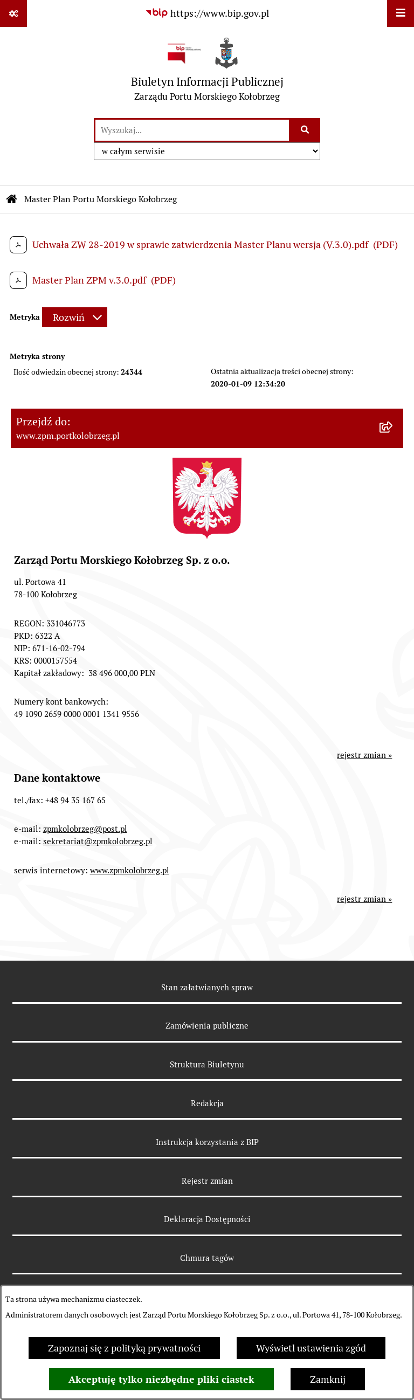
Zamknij (328, 1379)
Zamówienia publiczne (207, 1025)
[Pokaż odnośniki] (13, 13)
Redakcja (207, 1103)
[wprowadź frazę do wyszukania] (192, 130)
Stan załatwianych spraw (207, 987)
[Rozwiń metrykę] (74, 317)
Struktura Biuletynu (207, 1064)
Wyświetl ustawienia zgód (311, 1348)
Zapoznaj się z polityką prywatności (124, 1348)
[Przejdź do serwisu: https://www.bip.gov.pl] (207, 13)
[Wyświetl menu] (400, 13)
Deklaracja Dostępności (207, 1219)
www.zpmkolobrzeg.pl (129, 870)
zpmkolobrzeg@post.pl (85, 829)
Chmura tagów (207, 1258)
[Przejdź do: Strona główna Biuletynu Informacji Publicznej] (12, 199)
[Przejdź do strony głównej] (207, 72)
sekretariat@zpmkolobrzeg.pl (98, 841)
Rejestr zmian (207, 1181)
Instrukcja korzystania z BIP (207, 1142)
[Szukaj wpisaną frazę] (305, 130)
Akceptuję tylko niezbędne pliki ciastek (161, 1379)
